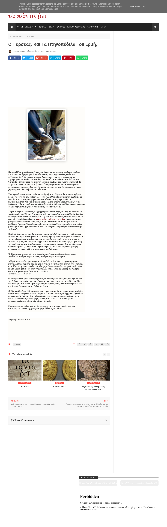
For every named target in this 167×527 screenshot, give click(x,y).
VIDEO (103, 27)
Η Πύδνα (25, 387)
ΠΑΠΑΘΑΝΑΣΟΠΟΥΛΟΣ (76, 27)
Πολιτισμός (83, 510)
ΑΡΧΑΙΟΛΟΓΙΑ (30, 27)
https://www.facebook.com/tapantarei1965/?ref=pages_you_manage (148, 43)
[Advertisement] (59, 86)
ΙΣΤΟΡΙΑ (42, 27)
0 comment (51, 51)
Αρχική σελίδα (18, 36)
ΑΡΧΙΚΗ (20, 27)
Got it (146, 6)
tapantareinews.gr (151, 523)
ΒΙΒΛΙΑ (51, 27)
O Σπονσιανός (59, 387)
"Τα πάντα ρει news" (34, 523)
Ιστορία (53, 510)
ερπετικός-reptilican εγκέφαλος (51, 219)
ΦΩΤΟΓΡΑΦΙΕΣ (92, 27)
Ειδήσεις (144, 510)
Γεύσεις (114, 510)
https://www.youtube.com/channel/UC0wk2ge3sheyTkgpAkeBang (126, 43)
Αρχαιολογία (23, 510)
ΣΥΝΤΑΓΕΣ (61, 27)
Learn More (134, 6)
